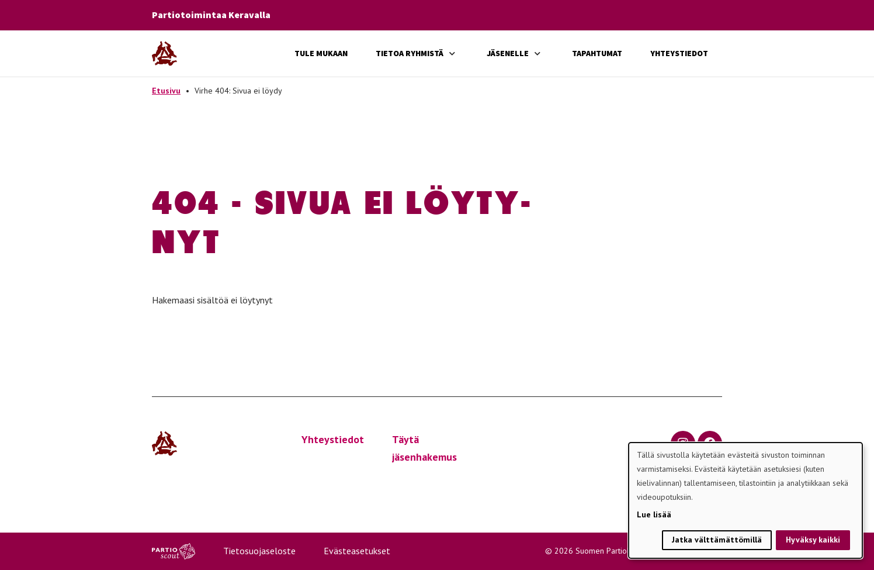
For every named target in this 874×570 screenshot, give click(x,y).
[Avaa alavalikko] (452, 53)
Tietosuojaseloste (259, 551)
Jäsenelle (508, 53)
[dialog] (745, 500)
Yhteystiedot (679, 53)
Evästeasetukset (357, 551)
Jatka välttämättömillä (717, 539)
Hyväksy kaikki (813, 539)
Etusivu (166, 90)
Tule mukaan (321, 53)
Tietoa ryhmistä (409, 53)
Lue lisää (654, 514)
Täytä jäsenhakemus (424, 448)
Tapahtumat (597, 53)
